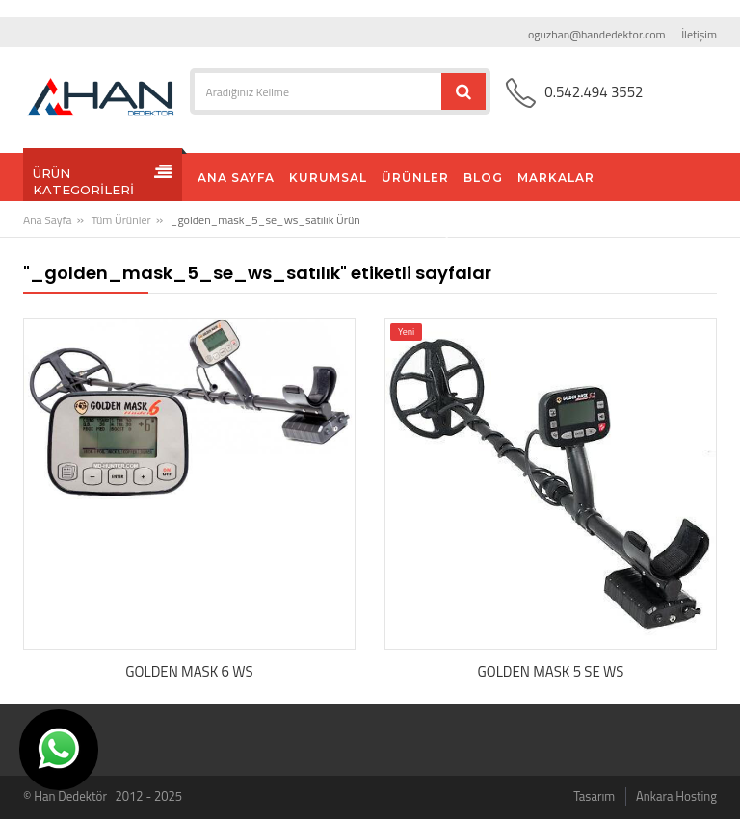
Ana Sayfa (47, 220)
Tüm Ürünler (121, 220)
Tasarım (594, 796)
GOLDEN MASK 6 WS (188, 671)
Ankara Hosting (676, 796)
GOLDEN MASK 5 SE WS (551, 671)
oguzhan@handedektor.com (597, 34)
